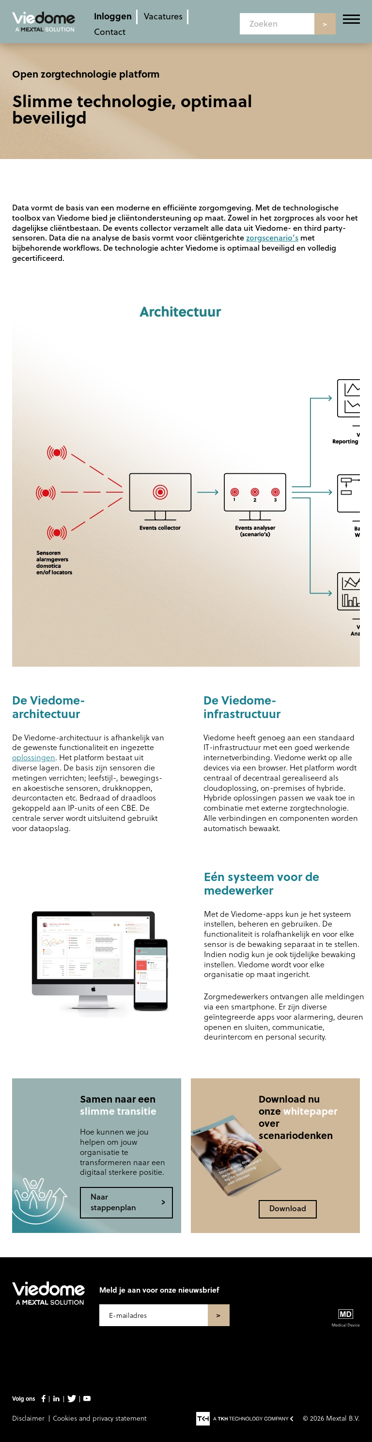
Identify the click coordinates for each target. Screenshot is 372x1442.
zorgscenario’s (272, 237)
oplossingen (33, 757)
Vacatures (163, 15)
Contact (109, 31)
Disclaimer (28, 1418)
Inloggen (113, 15)
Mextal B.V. (343, 1418)
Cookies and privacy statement (100, 1418)
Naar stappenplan (113, 1202)
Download (287, 1208)
